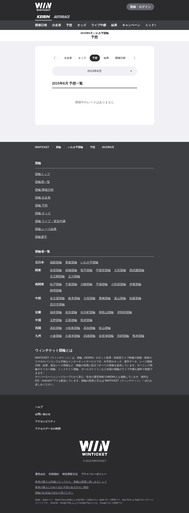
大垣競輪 (89, 298)
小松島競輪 (72, 328)
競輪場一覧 (42, 182)
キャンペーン (131, 25)
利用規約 (54, 474)
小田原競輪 (118, 284)
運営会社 (40, 474)
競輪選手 (41, 237)
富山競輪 (120, 298)
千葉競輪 (71, 284)
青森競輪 (71, 262)
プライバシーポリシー (94, 474)
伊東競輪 (135, 284)
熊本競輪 (138, 336)
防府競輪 (86, 320)
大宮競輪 (120, 270)
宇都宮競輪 (103, 270)
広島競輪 (71, 320)
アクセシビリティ (45, 421)
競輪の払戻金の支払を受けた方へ (54, 492)
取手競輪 (86, 270)
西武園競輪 (136, 270)
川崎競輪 (86, 284)
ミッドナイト (154, 25)
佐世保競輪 (106, 336)
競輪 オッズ (43, 213)
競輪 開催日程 (44, 189)
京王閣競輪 (57, 276)
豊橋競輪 (105, 298)
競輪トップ (42, 174)
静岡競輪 (56, 290)
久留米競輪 (72, 336)
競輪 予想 (41, 205)
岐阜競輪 (74, 298)
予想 (69, 25)
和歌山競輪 (106, 312)
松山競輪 (105, 328)
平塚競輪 (102, 284)
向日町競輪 (88, 312)
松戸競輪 (56, 284)
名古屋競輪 (57, 298)
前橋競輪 (71, 270)
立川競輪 (74, 276)
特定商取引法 (70, 474)
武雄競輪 (89, 336)
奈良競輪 (71, 312)
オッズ (81, 25)
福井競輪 (56, 312)
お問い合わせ (42, 414)
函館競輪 (56, 262)
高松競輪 (56, 328)
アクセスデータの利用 (48, 428)
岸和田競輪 (124, 312)
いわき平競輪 (89, 262)
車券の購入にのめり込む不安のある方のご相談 (62, 487)
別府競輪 (123, 336)
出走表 (56, 25)
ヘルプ (39, 407)
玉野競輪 (56, 320)
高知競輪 (89, 328)
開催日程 (41, 25)
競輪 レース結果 (46, 229)
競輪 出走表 (43, 197)
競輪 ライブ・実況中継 (50, 221)
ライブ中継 (98, 25)
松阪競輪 (135, 298)
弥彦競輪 (56, 270)
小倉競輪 (56, 336)
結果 (114, 25)
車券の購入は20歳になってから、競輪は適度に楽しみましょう (71, 481)
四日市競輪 (57, 304)
